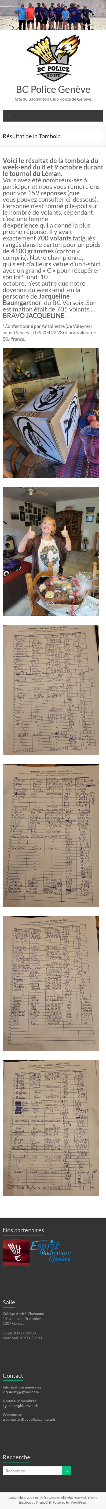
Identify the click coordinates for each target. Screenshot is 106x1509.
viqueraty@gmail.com (21, 1392)
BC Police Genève (53, 89)
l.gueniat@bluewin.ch (20, 1405)
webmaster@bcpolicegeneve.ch (29, 1419)
